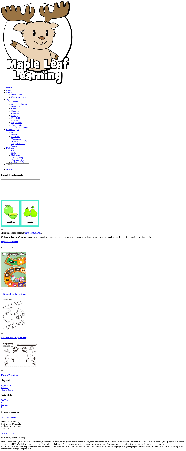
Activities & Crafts (19, 141)
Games (14, 146)
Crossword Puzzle (18, 97)
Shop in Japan (7, 390)
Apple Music (6, 385)
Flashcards (15, 136)
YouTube (5, 400)
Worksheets (16, 139)
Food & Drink (17, 118)
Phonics (14, 120)
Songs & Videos (18, 143)
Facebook (5, 402)
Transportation (17, 125)
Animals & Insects (19, 104)
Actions (14, 102)
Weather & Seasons (19, 127)
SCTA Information (8, 417)
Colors (14, 109)
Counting (15, 111)
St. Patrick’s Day (18, 162)
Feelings (14, 116)
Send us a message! (9, 433)
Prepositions (16, 123)
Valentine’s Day (18, 160)
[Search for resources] (17, 164)
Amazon (4, 388)
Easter (14, 153)
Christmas (15, 150)
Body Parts (16, 106)
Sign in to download (9, 241)
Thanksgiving (17, 157)
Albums (14, 132)
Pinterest (4, 405)
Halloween (15, 155)
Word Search (16, 95)
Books (14, 134)
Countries (15, 113)
